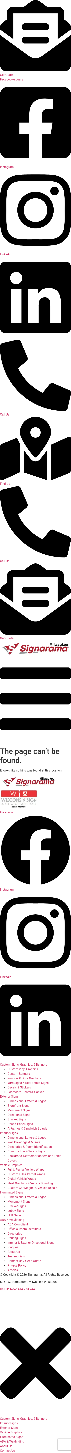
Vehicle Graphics (11, 1165)
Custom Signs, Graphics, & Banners (23, 1064)
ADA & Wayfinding (12, 1220)
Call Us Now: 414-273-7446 (18, 1289)
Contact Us (7, 1450)
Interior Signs (9, 1133)
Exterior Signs (9, 1096)
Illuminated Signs (11, 1192)
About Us (6, 1446)
